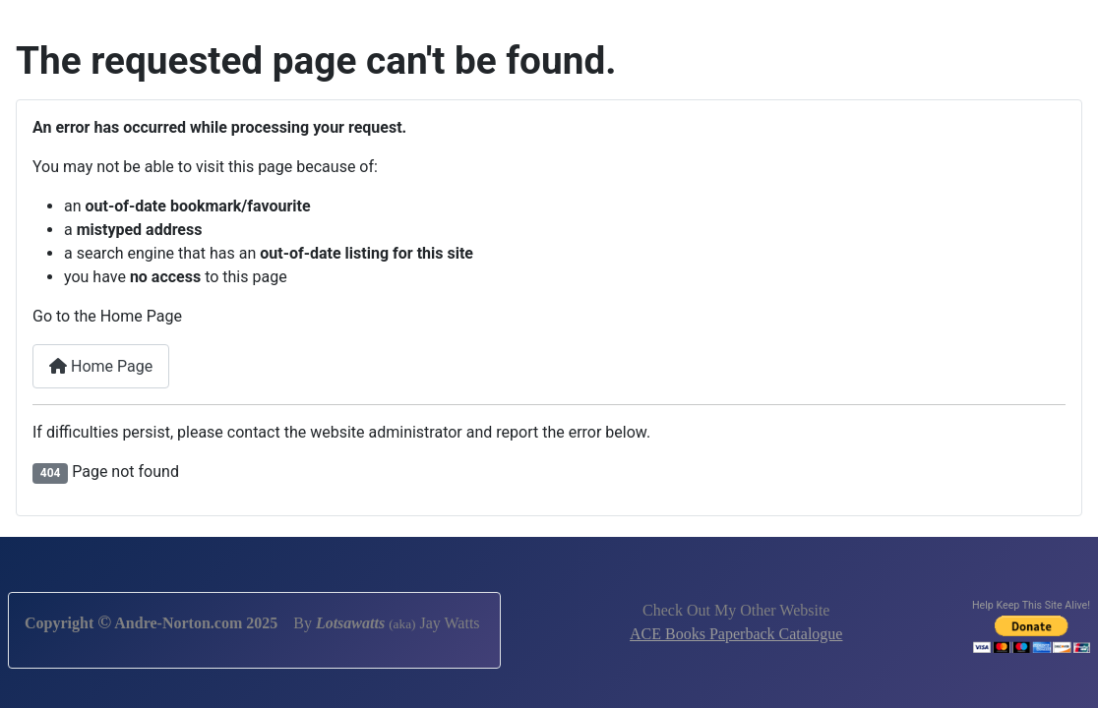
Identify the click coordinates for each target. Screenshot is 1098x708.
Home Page (100, 366)
